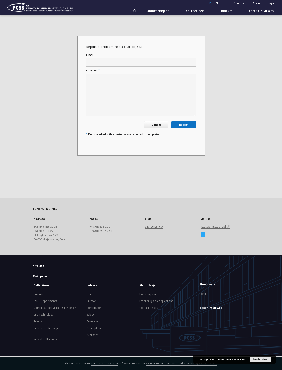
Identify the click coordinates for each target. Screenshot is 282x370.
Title (89, 294)
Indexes (227, 11)
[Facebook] (203, 234)
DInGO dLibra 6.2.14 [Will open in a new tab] (104, 363)
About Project (158, 11)
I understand (260, 359)
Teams (38, 321)
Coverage (92, 321)
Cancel (156, 125)
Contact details (148, 308)
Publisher (92, 335)
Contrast (239, 3)
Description (94, 328)
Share (256, 3)
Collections (195, 11)
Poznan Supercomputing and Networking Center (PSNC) (181, 363)
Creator (91, 301)
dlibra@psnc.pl (154, 226)
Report (183, 125)
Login (271, 3)
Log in (203, 294)
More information (235, 359)
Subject (91, 314)
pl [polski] (217, 3)
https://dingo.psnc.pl (216, 226)
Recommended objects (48, 328)
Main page (40, 276)
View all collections (45, 339)
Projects (39, 294)
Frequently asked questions (156, 301)
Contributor (94, 308)
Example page (148, 294)
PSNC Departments (45, 301)
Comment (93, 70)
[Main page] (134, 11)
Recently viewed (261, 11)
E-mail (90, 55)
